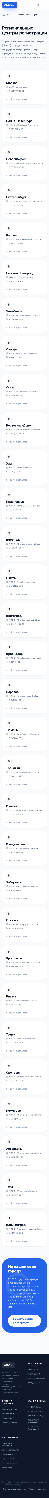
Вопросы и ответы (9, 1463)
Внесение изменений (36, 1378)
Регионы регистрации (11, 1423)
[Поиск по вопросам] (38, 5)
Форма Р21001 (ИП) (35, 1416)
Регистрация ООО (35, 1369)
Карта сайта (7, 1468)
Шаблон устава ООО (10, 1450)
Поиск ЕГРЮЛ (7, 1454)
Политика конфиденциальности (14, 1489)
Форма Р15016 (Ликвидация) (33, 1427)
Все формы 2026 (34, 1407)
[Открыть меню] (44, 4)
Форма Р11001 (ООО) (35, 1411)
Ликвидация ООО (34, 1383)
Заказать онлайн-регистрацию (23, 1321)
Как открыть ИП (8, 1414)
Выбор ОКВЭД (8, 1418)
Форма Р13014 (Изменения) (33, 1421)
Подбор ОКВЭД (8, 1459)
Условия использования (37, 1489)
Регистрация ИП (34, 1374)
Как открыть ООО (9, 1409)
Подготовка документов (7, 1444)
